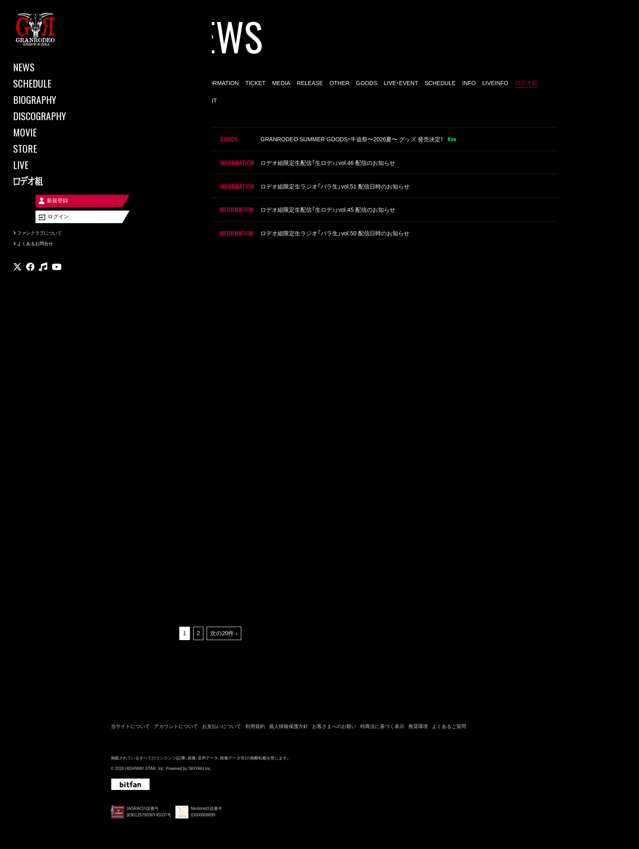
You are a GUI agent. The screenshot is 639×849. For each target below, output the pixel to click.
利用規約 (255, 720)
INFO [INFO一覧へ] (469, 83)
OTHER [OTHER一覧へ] (340, 83)
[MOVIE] (49, 132)
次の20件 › (223, 627)
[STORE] (49, 148)
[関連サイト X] (17, 274)
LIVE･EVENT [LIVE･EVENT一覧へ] (200, 100)
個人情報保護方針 (288, 720)
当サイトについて (130, 720)
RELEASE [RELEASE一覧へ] (310, 83)
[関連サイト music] (43, 274)
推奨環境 (418, 720)
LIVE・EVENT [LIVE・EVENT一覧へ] (401, 83)
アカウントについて (176, 720)
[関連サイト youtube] (57, 274)
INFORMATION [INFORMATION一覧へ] (219, 83)
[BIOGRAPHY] (49, 99)
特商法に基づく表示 (382, 720)
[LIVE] (49, 164)
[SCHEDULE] (49, 83)
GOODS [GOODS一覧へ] (366, 83)
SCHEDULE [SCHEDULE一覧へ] (440, 83)
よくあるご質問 (449, 720)
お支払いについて (221, 720)
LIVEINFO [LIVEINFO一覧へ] (495, 83)
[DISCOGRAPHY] (49, 116)
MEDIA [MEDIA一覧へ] (281, 83)
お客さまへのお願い (334, 720)
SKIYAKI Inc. (200, 763)
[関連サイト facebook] (30, 274)
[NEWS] (49, 67)
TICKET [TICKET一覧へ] (255, 83)
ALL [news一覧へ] (188, 83)
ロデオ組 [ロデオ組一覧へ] (526, 82)
